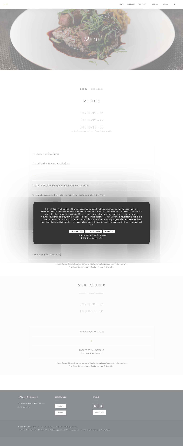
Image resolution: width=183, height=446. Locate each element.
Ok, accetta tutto (76, 231)
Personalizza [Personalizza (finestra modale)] (108, 231)
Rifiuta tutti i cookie (93, 231)
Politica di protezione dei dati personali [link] (92, 235)
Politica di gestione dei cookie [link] (91, 238)
